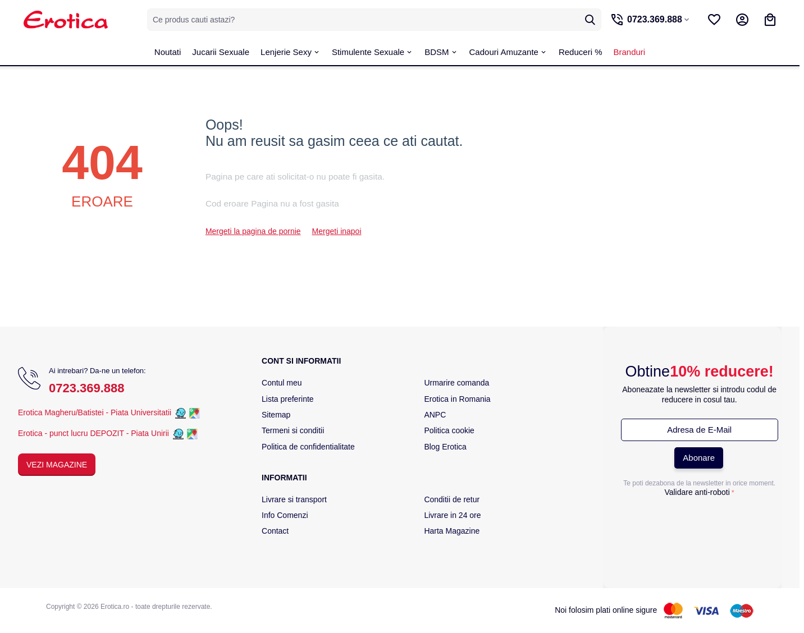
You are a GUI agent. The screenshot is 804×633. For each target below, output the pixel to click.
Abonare (699, 457)
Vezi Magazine (56, 464)
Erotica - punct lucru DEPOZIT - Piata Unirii (94, 433)
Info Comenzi (285, 515)
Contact (275, 530)
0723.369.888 (87, 388)
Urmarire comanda (456, 382)
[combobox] (371, 19)
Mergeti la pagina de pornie (253, 231)
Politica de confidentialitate (308, 446)
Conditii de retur (451, 499)
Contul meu (282, 382)
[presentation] (699, 523)
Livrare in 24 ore (452, 515)
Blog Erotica (445, 446)
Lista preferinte (288, 399)
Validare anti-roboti (696, 492)
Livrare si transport (294, 499)
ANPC (435, 414)
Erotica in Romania (457, 399)
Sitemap (276, 414)
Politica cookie (449, 430)
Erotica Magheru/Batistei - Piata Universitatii (94, 412)
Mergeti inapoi (337, 231)
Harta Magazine (451, 530)
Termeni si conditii (293, 430)
